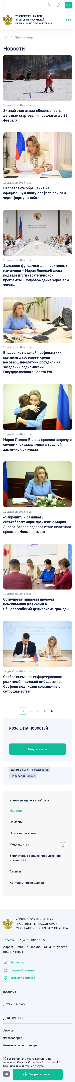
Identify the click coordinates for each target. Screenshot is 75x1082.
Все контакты (15, 962)
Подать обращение (19, 970)
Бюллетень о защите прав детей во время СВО (35, 858)
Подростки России (23, 775)
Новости (16, 810)
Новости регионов (23, 833)
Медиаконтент (20, 844)
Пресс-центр (24, 37)
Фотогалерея (12, 1038)
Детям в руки (19, 769)
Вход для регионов (19, 977)
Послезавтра (40, 769)
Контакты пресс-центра (27, 883)
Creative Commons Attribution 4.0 (38, 1062)
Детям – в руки (14, 1004)
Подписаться (37, 749)
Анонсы (15, 871)
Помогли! (17, 822)
